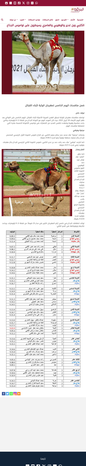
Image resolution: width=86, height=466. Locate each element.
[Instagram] (15, 393)
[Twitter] (7, 393)
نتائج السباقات (47, 19)
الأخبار (73, 19)
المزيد (23, 19)
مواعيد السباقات (34, 19)
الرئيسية (80, 19)
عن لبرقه (14, 19)
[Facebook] (3, 393)
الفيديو (64, 19)
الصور (57, 19)
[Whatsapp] (11, 393)
